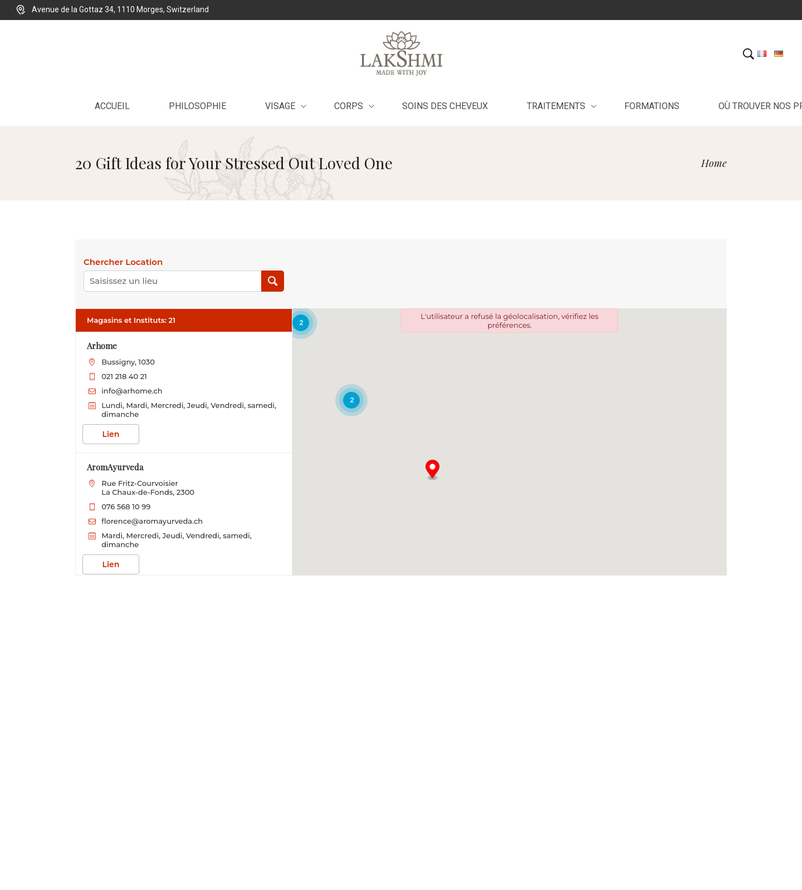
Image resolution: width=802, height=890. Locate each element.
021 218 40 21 (124, 376)
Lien (111, 434)
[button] (432, 470)
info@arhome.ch (131, 390)
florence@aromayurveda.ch (152, 521)
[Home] (714, 163)
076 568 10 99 (125, 506)
